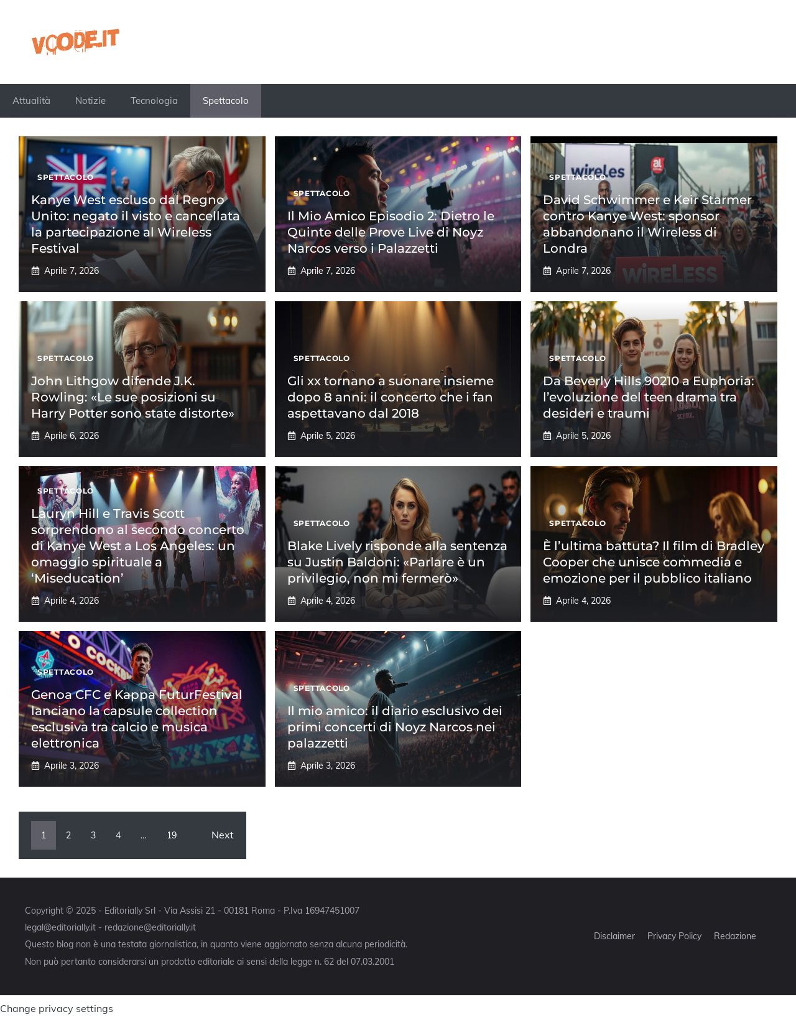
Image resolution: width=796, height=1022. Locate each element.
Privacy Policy (674, 936)
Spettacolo (226, 100)
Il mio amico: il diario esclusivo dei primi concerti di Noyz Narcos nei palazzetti (394, 727)
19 (172, 835)
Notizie (90, 100)
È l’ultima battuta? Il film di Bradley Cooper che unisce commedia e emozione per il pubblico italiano (653, 562)
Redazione (735, 936)
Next (222, 834)
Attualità (31, 100)
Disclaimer (614, 936)
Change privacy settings (56, 1008)
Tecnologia (154, 100)
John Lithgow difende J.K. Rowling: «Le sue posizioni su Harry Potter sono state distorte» (132, 397)
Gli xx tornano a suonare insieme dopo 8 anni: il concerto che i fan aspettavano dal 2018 (390, 397)
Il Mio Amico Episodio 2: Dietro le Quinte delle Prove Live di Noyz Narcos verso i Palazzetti (390, 232)
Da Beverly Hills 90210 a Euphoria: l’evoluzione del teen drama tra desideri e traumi (648, 397)
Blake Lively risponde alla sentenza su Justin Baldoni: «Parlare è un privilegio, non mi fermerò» (397, 562)
